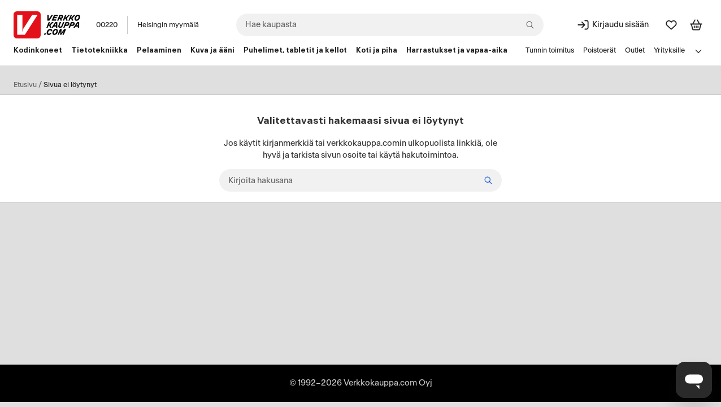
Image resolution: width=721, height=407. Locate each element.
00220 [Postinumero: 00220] (107, 24)
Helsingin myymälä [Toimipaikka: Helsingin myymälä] (168, 24)
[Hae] (488, 180)
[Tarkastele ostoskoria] (696, 25)
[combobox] (390, 25)
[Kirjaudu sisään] (612, 25)
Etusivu (25, 84)
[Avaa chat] (694, 380)
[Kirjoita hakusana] (360, 180)
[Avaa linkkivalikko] (698, 51)
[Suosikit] (671, 25)
